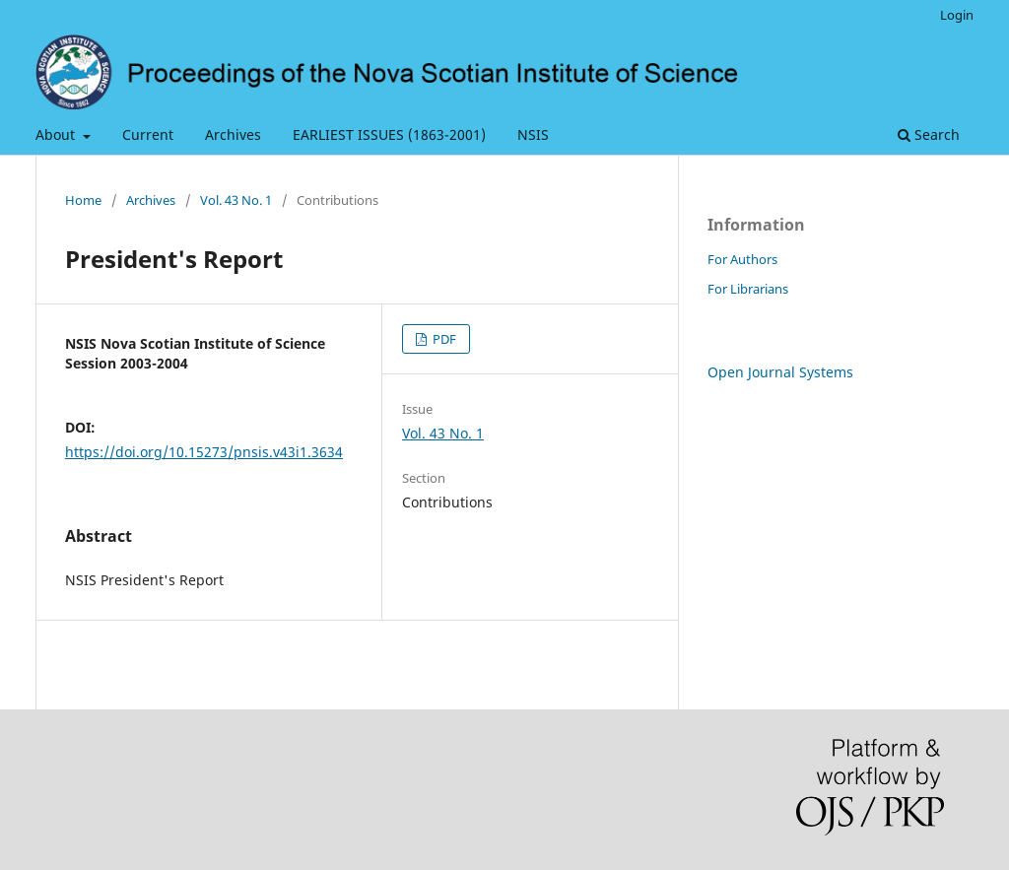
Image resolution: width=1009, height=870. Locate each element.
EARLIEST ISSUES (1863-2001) (389, 134)
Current (147, 134)
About (57, 134)
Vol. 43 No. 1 (236, 200)
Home (83, 200)
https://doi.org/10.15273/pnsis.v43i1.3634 (204, 451)
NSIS (533, 134)
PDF (443, 339)
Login (957, 15)
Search (929, 134)
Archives (233, 134)
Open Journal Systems (780, 372)
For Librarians (747, 289)
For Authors (742, 259)
